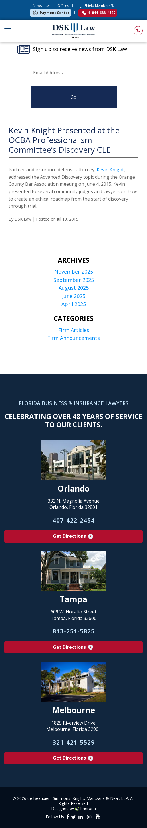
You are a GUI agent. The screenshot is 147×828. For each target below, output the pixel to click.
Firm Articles (73, 330)
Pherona (88, 808)
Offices (63, 5)
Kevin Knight (110, 169)
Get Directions (73, 536)
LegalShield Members (93, 5)
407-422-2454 (74, 520)
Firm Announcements (73, 338)
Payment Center (51, 13)
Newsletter (41, 5)
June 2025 (73, 296)
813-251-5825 (74, 631)
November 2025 (73, 271)
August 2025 (74, 288)
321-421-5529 (74, 742)
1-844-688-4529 (98, 12)
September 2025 (73, 280)
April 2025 (73, 304)
